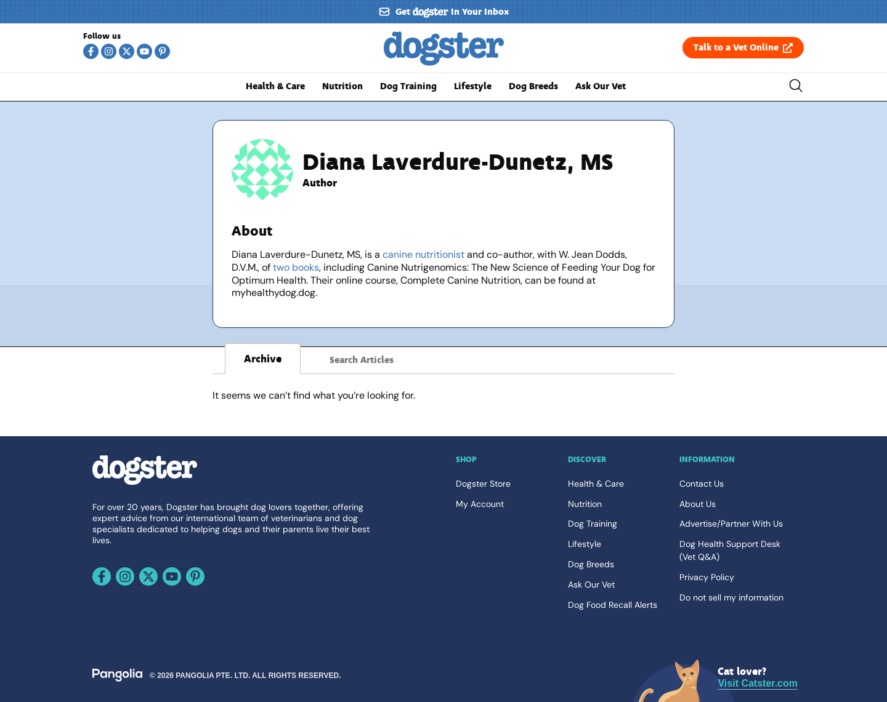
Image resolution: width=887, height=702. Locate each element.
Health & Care (275, 86)
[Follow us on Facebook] (91, 51)
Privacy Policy (706, 577)
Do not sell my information (731, 597)
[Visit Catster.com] (758, 678)
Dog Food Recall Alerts (612, 604)
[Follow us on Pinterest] (162, 51)
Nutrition (342, 86)
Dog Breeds (533, 86)
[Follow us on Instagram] (108, 51)
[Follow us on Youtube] (144, 51)
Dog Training (408, 86)
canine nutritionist (423, 254)
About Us (697, 503)
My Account (480, 503)
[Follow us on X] (126, 51)
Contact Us (701, 483)
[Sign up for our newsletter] (443, 11)
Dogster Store (483, 483)
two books (296, 267)
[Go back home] (444, 62)
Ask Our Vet (600, 86)
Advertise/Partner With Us (731, 523)
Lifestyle (473, 86)
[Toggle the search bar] (796, 87)
